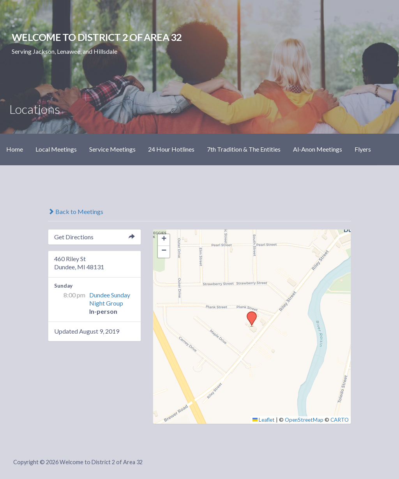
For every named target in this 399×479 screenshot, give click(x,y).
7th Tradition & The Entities (244, 149)
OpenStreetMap (304, 420)
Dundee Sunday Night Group (109, 299)
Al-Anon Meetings (317, 149)
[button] (249, 313)
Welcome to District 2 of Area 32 (97, 37)
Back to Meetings (75, 211)
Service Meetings (112, 149)
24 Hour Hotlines (171, 149)
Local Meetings (56, 149)
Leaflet (263, 420)
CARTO (339, 420)
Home (14, 149)
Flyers (363, 149)
